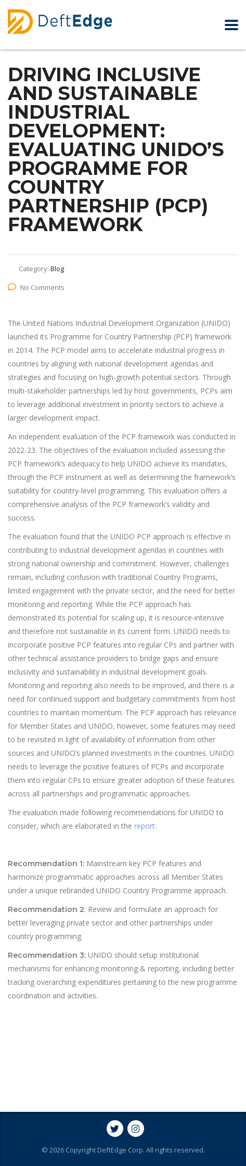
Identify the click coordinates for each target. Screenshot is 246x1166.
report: (145, 826)
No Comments (36, 287)
